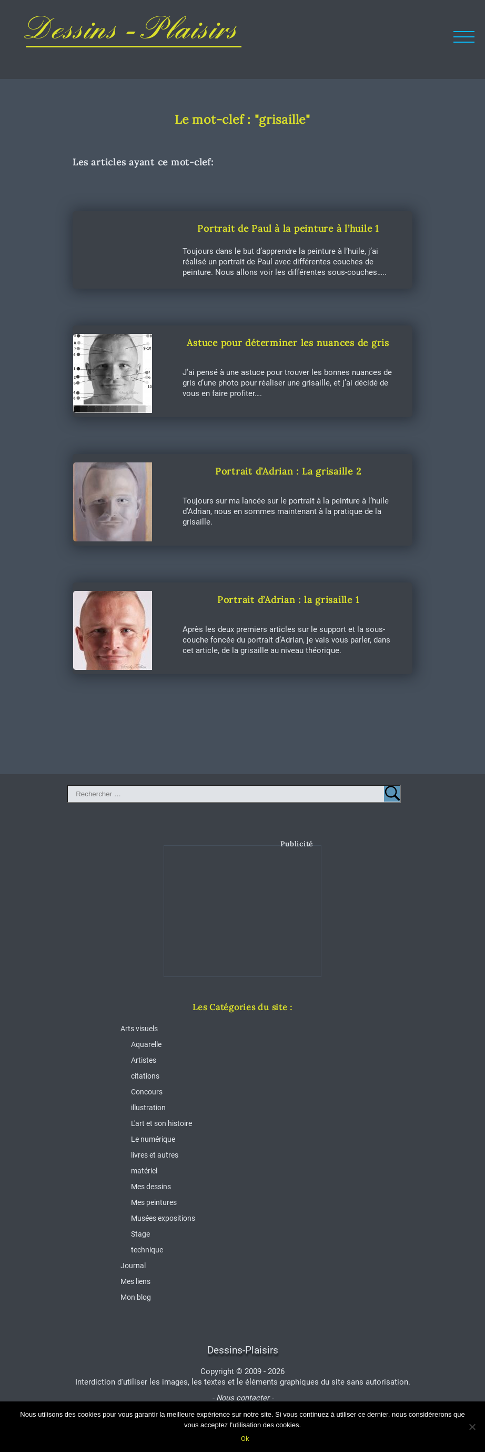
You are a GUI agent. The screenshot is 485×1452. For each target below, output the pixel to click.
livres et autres (154, 1155)
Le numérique (153, 1139)
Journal (133, 1265)
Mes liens (135, 1281)
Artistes (143, 1060)
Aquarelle (146, 1044)
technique (147, 1250)
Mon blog (135, 1297)
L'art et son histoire (161, 1123)
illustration (148, 1107)
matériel (144, 1171)
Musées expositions (163, 1218)
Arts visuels (139, 1028)
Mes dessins (151, 1186)
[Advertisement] (243, 919)
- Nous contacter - (243, 1397)
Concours (147, 1092)
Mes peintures (154, 1202)
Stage (140, 1234)
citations (145, 1076)
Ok (245, 1439)
